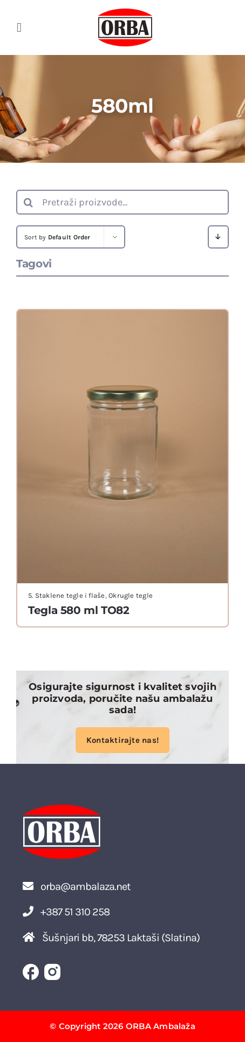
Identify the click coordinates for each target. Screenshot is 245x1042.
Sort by (57, 237)
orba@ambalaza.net (77, 886)
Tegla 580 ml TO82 (79, 610)
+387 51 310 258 (66, 912)
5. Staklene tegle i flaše (66, 595)
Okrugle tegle (130, 595)
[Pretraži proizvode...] (122, 202)
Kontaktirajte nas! (122, 740)
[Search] (28, 202)
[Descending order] (218, 237)
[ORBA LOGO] (125, 12)
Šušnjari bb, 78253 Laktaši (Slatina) (111, 937)
